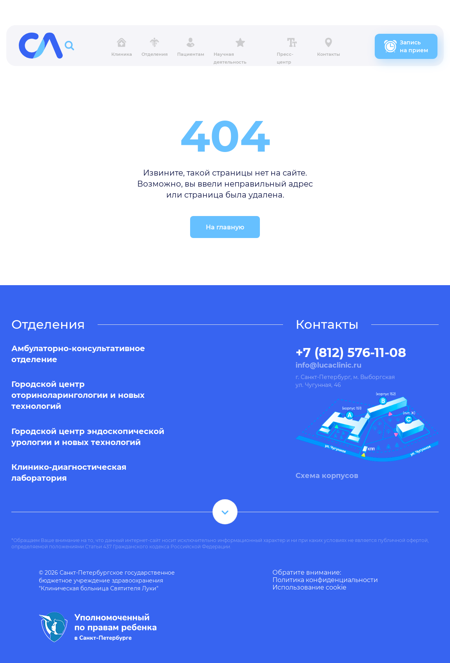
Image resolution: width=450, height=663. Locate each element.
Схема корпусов (327, 475)
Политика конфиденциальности (325, 580)
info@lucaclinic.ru (328, 365)
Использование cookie (309, 587)
